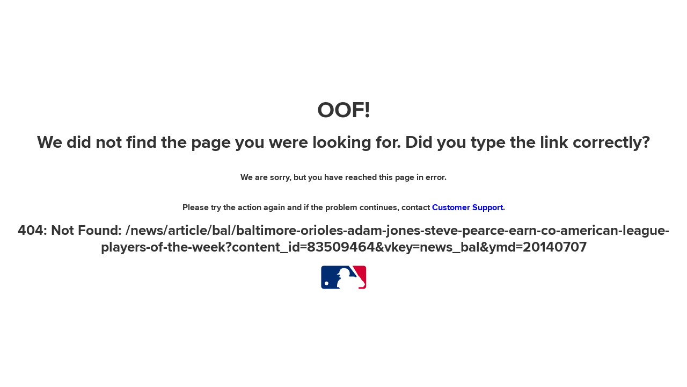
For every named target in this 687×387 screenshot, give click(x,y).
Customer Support (467, 207)
